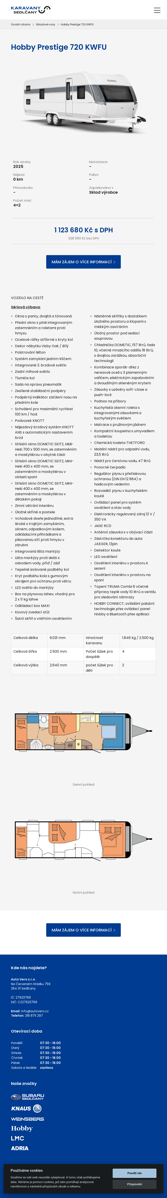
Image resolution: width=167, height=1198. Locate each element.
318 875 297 (34, 1015)
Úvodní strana (20, 24)
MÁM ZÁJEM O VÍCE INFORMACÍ (83, 262)
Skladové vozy (45, 24)
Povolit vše (134, 1173)
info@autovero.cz (35, 1011)
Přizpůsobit (134, 1184)
